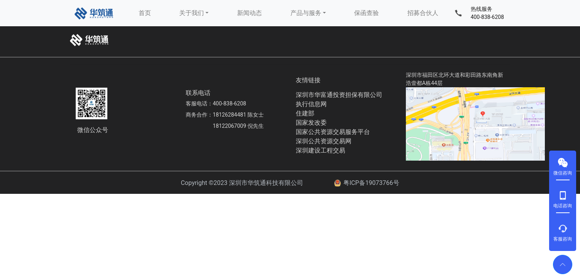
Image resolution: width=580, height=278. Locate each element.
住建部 (305, 113)
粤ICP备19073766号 (371, 182)
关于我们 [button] (191, 13)
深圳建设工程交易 (320, 150)
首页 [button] (145, 13)
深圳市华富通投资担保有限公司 (339, 94)
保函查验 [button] (366, 13)
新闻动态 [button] (249, 13)
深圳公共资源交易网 (323, 141)
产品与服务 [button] (305, 13)
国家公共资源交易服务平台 (333, 132)
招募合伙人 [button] (422, 13)
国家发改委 (311, 122)
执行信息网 (311, 104)
